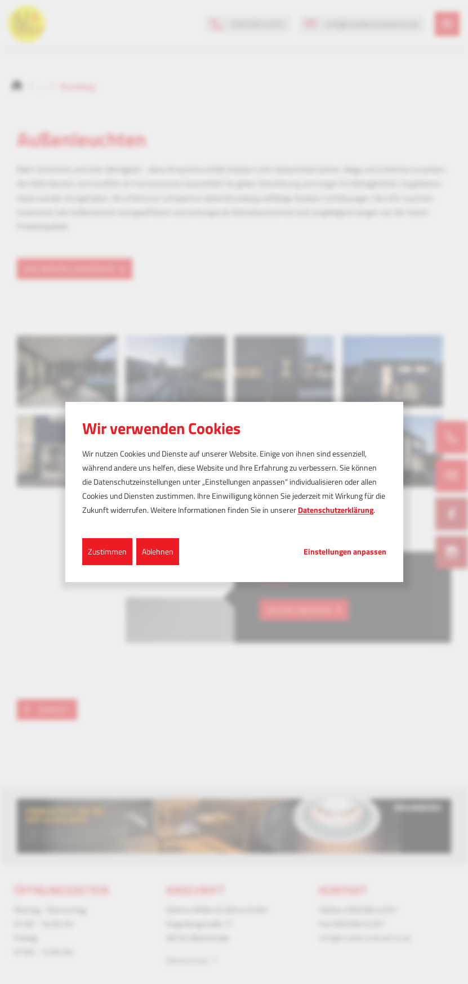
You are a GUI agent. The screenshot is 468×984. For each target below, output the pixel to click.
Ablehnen (157, 551)
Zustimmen (107, 551)
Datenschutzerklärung (335, 510)
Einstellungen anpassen (345, 551)
